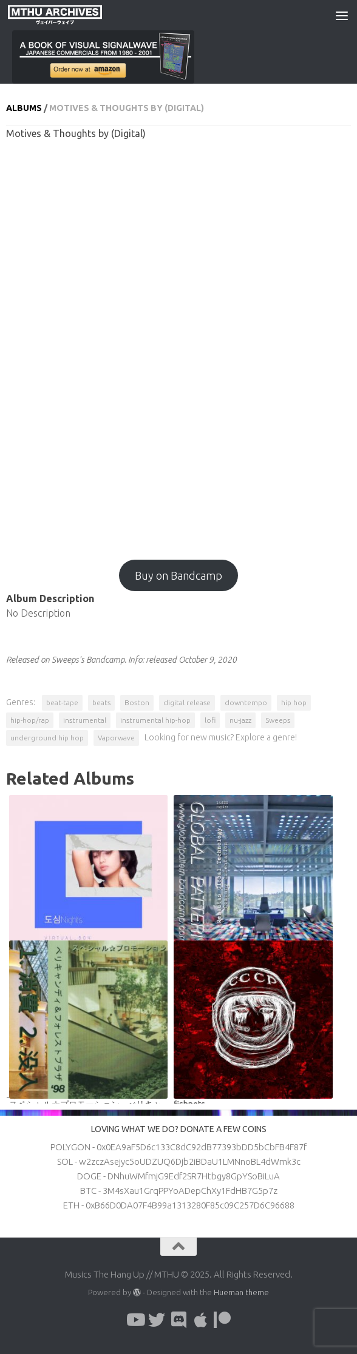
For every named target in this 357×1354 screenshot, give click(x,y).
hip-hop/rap (29, 720)
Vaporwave (116, 738)
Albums (24, 108)
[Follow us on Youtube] (134, 1320)
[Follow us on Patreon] (222, 1320)
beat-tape (62, 702)
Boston (136, 702)
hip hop (294, 702)
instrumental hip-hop (155, 720)
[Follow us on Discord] (178, 1320)
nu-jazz (240, 720)
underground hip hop (47, 738)
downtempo (246, 702)
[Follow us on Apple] (200, 1320)
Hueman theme (241, 1292)
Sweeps (277, 720)
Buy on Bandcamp (178, 575)
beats (101, 702)
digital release (187, 702)
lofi (210, 720)
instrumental (84, 720)
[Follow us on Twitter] (156, 1320)
